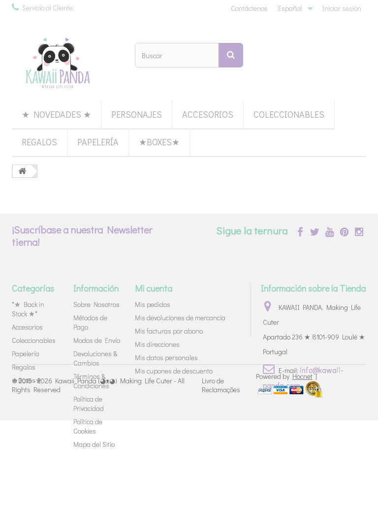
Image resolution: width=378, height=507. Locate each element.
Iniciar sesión (341, 8)
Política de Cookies (87, 426)
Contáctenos (249, 8)
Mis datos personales (166, 357)
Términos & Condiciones (91, 381)
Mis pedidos (152, 304)
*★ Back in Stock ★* (28, 309)
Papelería (98, 142)
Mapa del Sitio (94, 444)
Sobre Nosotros (96, 304)
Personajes (136, 114)
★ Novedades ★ (56, 114)
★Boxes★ (159, 142)
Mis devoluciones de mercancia (180, 317)
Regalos (39, 142)
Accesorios (207, 114)
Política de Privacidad (88, 403)
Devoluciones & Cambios (95, 358)
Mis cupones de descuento (174, 370)
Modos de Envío (96, 340)
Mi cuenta (153, 288)
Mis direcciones (157, 344)
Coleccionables (288, 114)
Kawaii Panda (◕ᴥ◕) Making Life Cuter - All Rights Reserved (98, 472)
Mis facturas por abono (169, 331)
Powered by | (286, 463)
